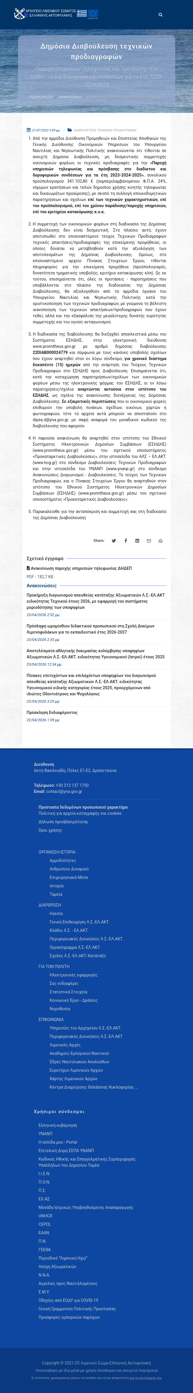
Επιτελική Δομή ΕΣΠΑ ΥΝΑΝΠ (66, 1150)
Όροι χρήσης (50, 830)
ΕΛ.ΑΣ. (45, 1199)
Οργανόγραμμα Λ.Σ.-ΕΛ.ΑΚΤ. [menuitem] (75, 947)
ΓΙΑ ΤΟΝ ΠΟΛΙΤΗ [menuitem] (54, 966)
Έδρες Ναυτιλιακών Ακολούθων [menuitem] (79, 1061)
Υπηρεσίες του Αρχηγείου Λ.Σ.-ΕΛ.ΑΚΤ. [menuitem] (85, 1028)
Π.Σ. (42, 1190)
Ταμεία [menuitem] (56, 894)
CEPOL (45, 1224)
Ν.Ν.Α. (44, 1275)
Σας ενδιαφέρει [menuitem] (64, 983)
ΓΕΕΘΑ (45, 1249)
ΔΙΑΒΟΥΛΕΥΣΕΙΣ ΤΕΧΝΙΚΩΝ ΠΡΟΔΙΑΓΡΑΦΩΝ (105, 130)
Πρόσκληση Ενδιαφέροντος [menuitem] (52, 712)
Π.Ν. (43, 1241)
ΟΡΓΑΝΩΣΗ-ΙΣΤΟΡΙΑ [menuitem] (57, 852)
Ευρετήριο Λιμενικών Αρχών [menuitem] (76, 1070)
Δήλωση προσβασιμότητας (63, 821)
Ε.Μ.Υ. (44, 1292)
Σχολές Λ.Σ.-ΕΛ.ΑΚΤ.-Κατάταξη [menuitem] (78, 955)
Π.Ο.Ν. (44, 1182)
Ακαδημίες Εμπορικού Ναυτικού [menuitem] (79, 1053)
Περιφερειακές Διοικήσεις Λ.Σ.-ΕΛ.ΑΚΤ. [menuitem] (86, 939)
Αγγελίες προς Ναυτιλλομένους (68, 1283)
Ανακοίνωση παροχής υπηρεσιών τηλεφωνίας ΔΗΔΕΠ (79, 568)
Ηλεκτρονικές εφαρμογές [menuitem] (74, 975)
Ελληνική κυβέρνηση (58, 1125)
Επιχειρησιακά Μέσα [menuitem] (69, 877)
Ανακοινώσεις (70, 97)
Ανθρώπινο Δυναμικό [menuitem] (69, 869)
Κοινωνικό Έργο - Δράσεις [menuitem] (74, 1000)
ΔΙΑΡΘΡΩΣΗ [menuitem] (50, 905)
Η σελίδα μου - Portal (58, 1142)
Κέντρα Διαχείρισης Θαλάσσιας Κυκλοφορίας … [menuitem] (94, 1087)
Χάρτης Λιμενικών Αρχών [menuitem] (74, 1078)
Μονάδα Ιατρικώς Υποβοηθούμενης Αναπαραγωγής (86, 1207)
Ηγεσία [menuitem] (56, 913)
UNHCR (45, 1216)
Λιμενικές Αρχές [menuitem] (65, 1045)
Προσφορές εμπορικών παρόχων (69, 1317)
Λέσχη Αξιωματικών (58, 1266)
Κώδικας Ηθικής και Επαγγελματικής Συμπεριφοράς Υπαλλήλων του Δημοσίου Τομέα (87, 1162)
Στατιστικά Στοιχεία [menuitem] (68, 992)
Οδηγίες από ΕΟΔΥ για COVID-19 (68, 1300)
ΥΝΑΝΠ (46, 1133)
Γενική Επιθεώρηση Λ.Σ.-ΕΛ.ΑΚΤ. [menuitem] (79, 922)
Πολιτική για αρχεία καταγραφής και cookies (80, 813)
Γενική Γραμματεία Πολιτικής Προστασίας (77, 1308)
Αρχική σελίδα (41, 97)
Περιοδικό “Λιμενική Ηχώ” (63, 1258)
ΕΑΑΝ (44, 1232)
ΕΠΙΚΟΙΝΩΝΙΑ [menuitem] (51, 1019)
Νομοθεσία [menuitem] (60, 1008)
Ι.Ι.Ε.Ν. (44, 1173)
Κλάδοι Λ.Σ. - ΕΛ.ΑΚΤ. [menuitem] (69, 930)
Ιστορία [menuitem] (56, 886)
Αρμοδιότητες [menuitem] (63, 860)
